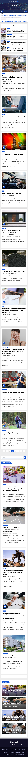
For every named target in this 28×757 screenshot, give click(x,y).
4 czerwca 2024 (6, 396)
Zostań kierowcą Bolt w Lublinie (11, 193)
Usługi (9, 28)
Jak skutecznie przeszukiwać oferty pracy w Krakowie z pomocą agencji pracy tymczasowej (14, 310)
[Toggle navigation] (13, 11)
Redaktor (13, 81)
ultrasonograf (6, 15)
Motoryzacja (5, 525)
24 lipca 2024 (6, 234)
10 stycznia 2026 (7, 576)
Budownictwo (5, 653)
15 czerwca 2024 (6, 314)
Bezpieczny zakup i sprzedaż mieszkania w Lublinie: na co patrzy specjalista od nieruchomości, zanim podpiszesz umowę (16, 50)
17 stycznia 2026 (7, 492)
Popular (13, 26)
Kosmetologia (12, 752)
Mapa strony (4, 676)
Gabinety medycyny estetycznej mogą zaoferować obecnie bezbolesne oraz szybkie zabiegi (13, 351)
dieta (2, 15)
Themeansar (23, 749)
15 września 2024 (6, 81)
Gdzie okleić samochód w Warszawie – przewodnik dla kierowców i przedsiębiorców (15, 38)
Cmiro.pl (14, 6)
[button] (24, 11)
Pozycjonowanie (7, 754)
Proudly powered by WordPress (8, 749)
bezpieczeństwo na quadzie (15, 17)
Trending (22, 26)
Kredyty (23, 752)
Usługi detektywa (21, 754)
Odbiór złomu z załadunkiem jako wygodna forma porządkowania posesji (13, 572)
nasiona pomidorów (12, 15)
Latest (4, 26)
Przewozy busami (14, 754)
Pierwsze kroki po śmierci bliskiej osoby (13, 271)
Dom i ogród (4, 228)
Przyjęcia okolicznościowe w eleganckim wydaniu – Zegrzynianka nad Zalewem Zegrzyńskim (16, 32)
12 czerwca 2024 (6, 355)
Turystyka (3, 430)
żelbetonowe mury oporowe (5, 17)
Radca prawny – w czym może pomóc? (13, 117)
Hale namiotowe (6, 752)
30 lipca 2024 (6, 195)
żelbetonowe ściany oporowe (21, 15)
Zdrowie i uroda (4, 347)
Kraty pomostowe (18, 752)
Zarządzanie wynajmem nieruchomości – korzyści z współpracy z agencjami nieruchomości (14, 77)
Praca (3, 306)
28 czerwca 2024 (6, 273)
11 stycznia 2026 (7, 533)
